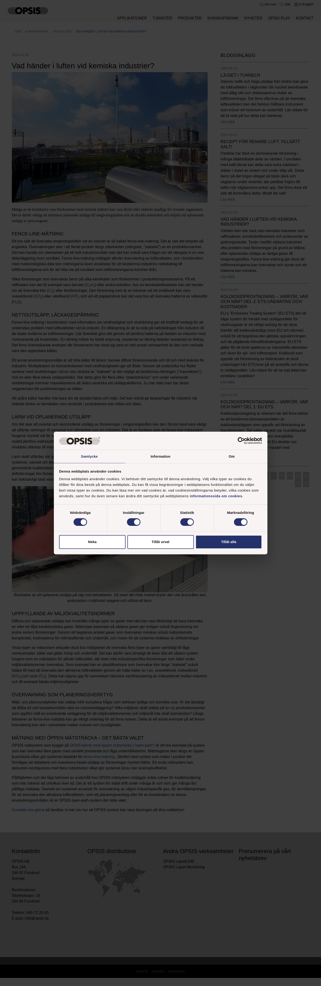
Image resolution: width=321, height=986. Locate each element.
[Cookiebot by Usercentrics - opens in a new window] (241, 440)
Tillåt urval (160, 542)
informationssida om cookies (216, 496)
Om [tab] (232, 456)
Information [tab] (161, 456)
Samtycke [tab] (89, 456)
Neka (92, 542)
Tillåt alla (228, 542)
